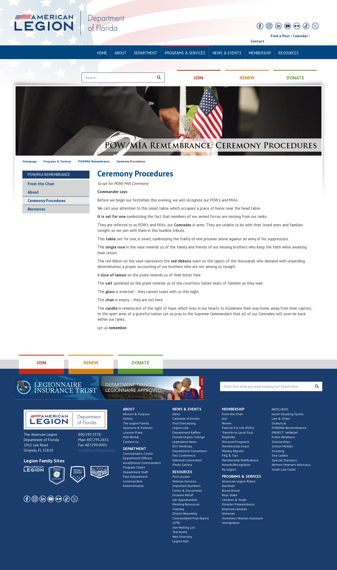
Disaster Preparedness (238, 504)
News (176, 414)
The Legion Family (136, 423)
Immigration (231, 523)
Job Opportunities (184, 500)
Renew (226, 423)
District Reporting (184, 513)
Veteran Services (184, 481)
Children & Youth (234, 500)
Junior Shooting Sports (288, 414)
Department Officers (137, 458)
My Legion (229, 469)
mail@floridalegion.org (96, 450)
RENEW (247, 78)
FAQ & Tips (230, 455)
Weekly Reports (233, 451)
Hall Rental (131, 437)
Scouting (278, 451)
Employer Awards (234, 509)
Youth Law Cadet (284, 469)
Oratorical (279, 423)
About (121, 52)
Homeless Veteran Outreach (242, 518)
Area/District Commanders (142, 463)
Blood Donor (231, 490)
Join (224, 418)
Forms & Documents (187, 490)
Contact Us (130, 442)
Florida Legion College (188, 437)
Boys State (229, 495)
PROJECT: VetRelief (285, 432)
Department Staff (135, 472)
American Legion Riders (239, 481)
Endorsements (133, 486)
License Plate (132, 432)
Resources (289, 52)
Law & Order (281, 418)
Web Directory (182, 537)
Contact (257, 41)
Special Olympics (284, 460)
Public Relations (283, 437)
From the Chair (41, 183)
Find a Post (280, 35)
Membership (260, 52)
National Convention (187, 460)
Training (178, 509)
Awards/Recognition (236, 465)
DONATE (295, 78)
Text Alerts (179, 532)
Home (102, 52)
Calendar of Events (186, 418)
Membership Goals (235, 446)
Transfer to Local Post (237, 432)
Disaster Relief (182, 495)
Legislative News (184, 442)
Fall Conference (183, 455)
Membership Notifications (240, 460)
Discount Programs (235, 442)
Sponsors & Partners (138, 428)
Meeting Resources (186, 504)
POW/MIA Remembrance (94, 161)
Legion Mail (180, 541)
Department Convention (189, 451)
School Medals (282, 446)
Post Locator (181, 476)
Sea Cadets (280, 455)
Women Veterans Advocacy (291, 465)
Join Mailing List (183, 527)
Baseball (228, 486)
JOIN (198, 78)
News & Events (227, 52)
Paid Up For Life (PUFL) (238, 428)
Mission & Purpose (136, 414)
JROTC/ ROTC (280, 409)
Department (145, 52)
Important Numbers (186, 486)
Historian (228, 513)
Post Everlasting (184, 423)
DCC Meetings (182, 446)
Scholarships (281, 442)
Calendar (300, 35)
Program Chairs (134, 467)
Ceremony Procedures (47, 200)
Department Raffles (186, 432)
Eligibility (228, 437)
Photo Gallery (182, 465)
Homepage (30, 161)
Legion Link (180, 428)
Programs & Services (185, 52)
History (128, 418)
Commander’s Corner (138, 454)
